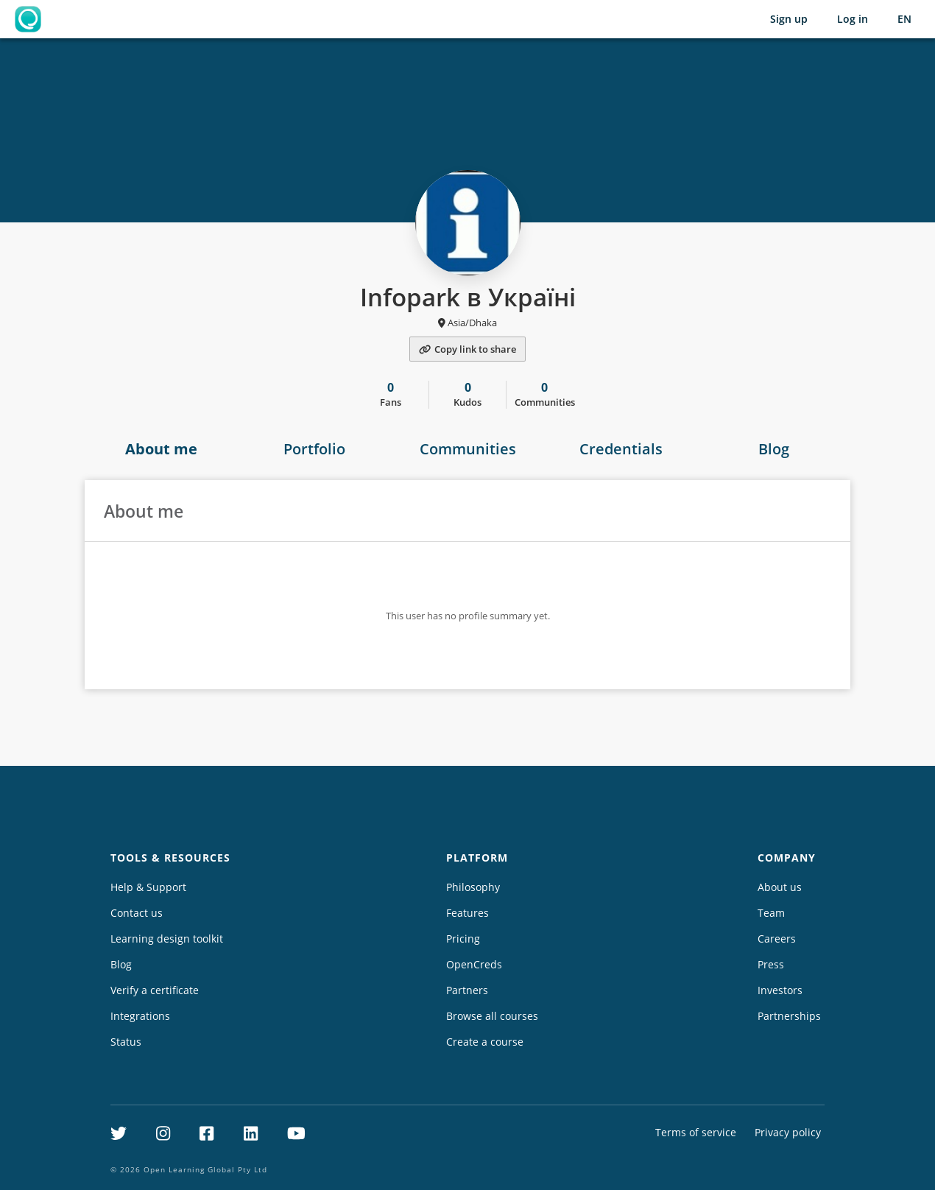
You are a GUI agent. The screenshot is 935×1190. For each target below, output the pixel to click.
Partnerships (789, 1016)
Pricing (463, 939)
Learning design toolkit (166, 939)
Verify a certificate (154, 990)
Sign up (789, 19)
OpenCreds (474, 964)
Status (125, 1042)
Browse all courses (492, 1016)
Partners (467, 990)
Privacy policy (788, 1132)
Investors (780, 990)
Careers (777, 939)
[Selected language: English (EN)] (904, 19)
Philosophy (473, 887)
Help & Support (148, 887)
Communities (468, 449)
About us (780, 887)
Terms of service (695, 1132)
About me (161, 449)
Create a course (484, 1042)
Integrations (140, 1016)
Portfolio (314, 449)
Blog (773, 449)
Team (771, 913)
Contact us (136, 913)
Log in (852, 19)
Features (467, 913)
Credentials (621, 449)
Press (771, 964)
